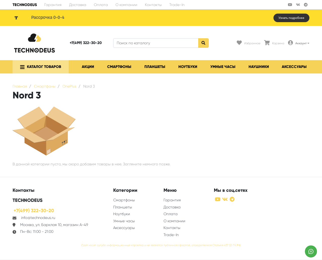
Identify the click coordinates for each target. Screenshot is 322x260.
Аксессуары (294, 66)
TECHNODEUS (25, 5)
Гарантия (53, 5)
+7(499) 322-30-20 (86, 43)
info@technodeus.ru (38, 217)
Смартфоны (119, 66)
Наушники (259, 66)
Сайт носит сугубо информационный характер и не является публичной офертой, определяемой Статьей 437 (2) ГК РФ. (161, 245)
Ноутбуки (187, 66)
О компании (126, 5)
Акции (88, 66)
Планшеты (154, 66)
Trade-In (176, 5)
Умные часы (222, 66)
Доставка (77, 5)
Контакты (153, 5)
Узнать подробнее (291, 18)
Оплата (101, 5)
